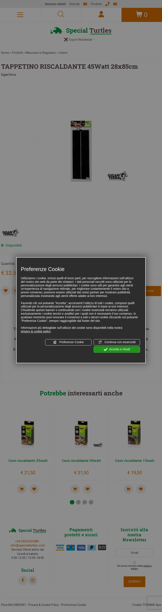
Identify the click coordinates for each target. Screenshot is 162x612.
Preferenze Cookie (68, 342)
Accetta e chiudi (117, 349)
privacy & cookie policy (36, 331)
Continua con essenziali (117, 342)
